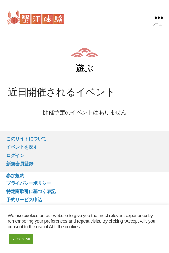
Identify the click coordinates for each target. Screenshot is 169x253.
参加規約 (15, 175)
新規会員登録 (19, 163)
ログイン (15, 155)
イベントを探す (22, 147)
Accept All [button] (21, 239)
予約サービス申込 (24, 199)
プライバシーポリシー (28, 183)
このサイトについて (26, 138)
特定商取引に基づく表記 (31, 191)
